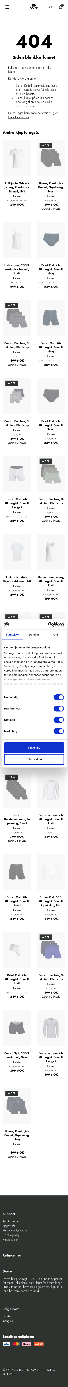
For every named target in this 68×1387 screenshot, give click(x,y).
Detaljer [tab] (34, 634)
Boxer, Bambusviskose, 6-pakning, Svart (17, 819)
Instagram (8, 1321)
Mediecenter (10, 1240)
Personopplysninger (15, 1231)
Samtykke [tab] (12, 634)
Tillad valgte (34, 759)
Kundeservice (11, 1221)
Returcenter (12, 1255)
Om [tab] (55, 634)
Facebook (9, 1316)
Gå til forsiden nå (18, 117)
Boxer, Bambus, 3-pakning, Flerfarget (17, 345)
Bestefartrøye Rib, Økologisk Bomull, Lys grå (51, 1057)
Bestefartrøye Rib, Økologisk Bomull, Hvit (51, 819)
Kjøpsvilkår (9, 1226)
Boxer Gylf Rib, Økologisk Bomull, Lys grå (17, 503)
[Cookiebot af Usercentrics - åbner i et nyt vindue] (48, 624)
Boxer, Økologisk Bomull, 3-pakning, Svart (51, 187)
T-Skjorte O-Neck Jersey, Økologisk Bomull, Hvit (17, 187)
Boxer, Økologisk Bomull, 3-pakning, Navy (17, 1135)
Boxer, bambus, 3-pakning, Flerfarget (51, 977)
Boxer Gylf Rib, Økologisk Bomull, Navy (50, 347)
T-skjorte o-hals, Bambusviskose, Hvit (17, 579)
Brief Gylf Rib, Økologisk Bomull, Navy (50, 269)
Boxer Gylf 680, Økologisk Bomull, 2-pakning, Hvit (50, 901)
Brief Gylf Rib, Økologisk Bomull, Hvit (17, 979)
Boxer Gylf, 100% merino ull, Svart (17, 1055)
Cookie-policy (11, 1235)
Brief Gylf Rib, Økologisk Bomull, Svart (50, 425)
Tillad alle (34, 747)
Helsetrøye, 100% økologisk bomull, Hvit (17, 269)
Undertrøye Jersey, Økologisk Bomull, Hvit (51, 581)
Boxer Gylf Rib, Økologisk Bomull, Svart (17, 901)
